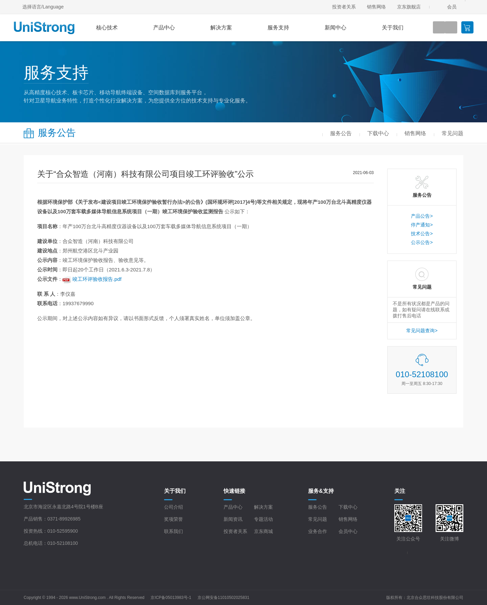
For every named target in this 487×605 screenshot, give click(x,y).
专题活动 (263, 519)
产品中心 (164, 27)
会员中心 (348, 531)
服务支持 (278, 27)
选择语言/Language (43, 6)
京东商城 (263, 531)
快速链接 (234, 491)
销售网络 (376, 6)
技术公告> (422, 233)
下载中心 (348, 507)
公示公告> (422, 242)
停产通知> (422, 224)
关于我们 (392, 27)
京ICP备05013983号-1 (170, 597)
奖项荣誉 (173, 519)
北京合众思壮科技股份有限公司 (435, 597)
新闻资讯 (233, 519)
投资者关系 (344, 6)
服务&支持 (321, 491)
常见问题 (317, 519)
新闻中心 (335, 27)
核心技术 (107, 27)
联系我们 (173, 531)
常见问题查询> (421, 330)
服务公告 (317, 507)
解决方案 (221, 27)
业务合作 (317, 531)
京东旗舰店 (409, 6)
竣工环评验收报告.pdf (96, 279)
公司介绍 (173, 507)
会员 (452, 6)
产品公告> (422, 216)
